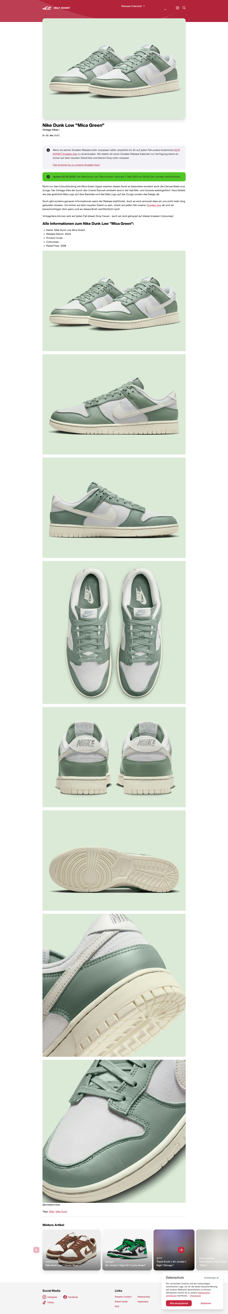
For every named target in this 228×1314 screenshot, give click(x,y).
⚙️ (211, 1278)
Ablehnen (206, 1303)
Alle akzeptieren (179, 1303)
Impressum (195, 1296)
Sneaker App (154, 201)
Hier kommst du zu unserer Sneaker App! (76, 161)
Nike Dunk (61, 1208)
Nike (51, 1208)
